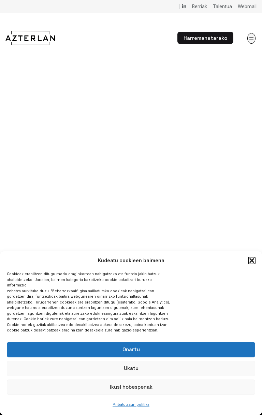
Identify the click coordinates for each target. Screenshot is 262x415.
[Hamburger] (251, 38)
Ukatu (131, 368)
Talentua (222, 6)
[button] (251, 260)
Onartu (131, 349)
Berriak (199, 6)
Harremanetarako (205, 38)
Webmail (247, 6)
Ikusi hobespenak (131, 387)
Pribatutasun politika (131, 404)
